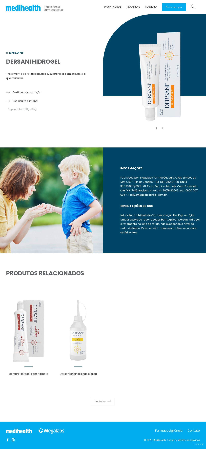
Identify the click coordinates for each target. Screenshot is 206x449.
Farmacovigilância (169, 431)
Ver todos (103, 401)
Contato (151, 7)
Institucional (113, 7)
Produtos (133, 7)
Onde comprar (174, 7)
